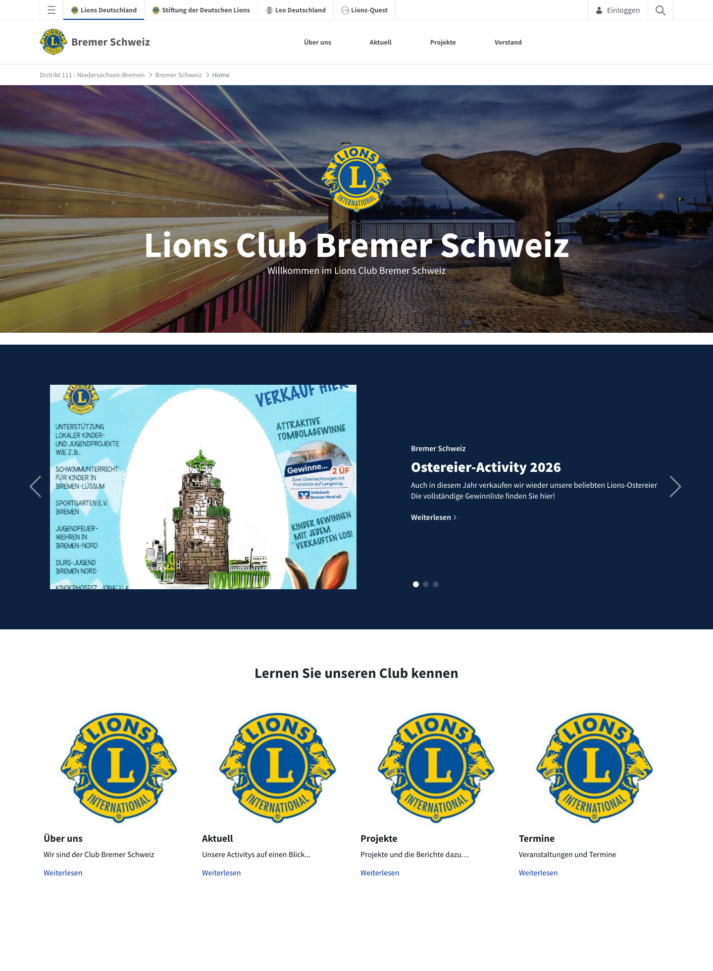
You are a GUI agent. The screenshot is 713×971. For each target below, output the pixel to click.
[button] (416, 584)
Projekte (443, 42)
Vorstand (508, 42)
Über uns (317, 42)
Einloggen (617, 10)
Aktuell (381, 42)
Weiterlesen (63, 873)
